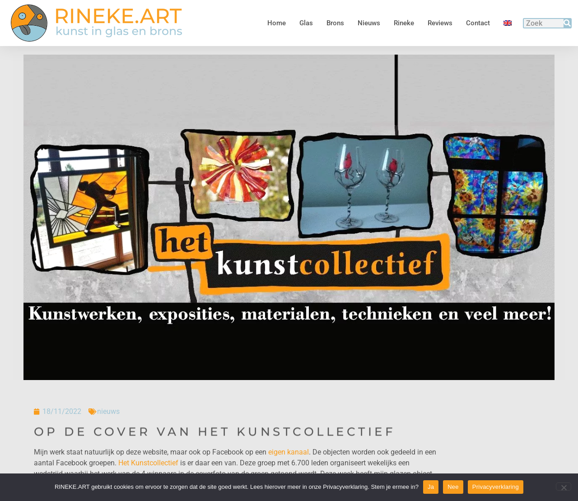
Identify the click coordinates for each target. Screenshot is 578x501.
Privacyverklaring (495, 486)
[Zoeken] (567, 23)
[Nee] (563, 486)
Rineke (404, 23)
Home (276, 23)
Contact (478, 23)
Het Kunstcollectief (148, 463)
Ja (431, 486)
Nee (453, 486)
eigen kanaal (288, 452)
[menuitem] (507, 23)
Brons (335, 23)
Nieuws (369, 23)
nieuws (108, 411)
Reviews (440, 23)
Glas (306, 23)
